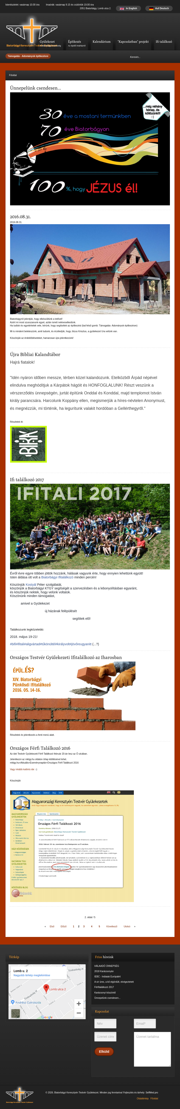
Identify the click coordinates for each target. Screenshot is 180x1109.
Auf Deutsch (159, 8)
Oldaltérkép (143, 1098)
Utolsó (127, 926)
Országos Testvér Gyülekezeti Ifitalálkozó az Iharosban (66, 657)
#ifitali (20, 644)
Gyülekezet (47, 41)
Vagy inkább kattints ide (22, 769)
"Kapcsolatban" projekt (133, 41)
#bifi (13, 644)
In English (128, 8)
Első (52, 926)
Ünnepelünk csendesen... (35, 88)
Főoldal (154, 1098)
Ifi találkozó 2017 (27, 479)
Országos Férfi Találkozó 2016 (40, 748)
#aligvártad (32, 644)
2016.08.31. (20, 216)
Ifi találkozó (164, 41)
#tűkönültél (48, 644)
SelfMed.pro (152, 1092)
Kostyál (31, 584)
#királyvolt (62, 644)
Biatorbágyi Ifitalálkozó (57, 577)
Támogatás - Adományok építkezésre (28, 56)
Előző (63, 926)
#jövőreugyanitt (80, 644)
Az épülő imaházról (76, 46)
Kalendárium (102, 41)
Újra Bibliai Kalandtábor (35, 354)
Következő (112, 926)
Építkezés (74, 41)
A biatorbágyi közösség (50, 46)
